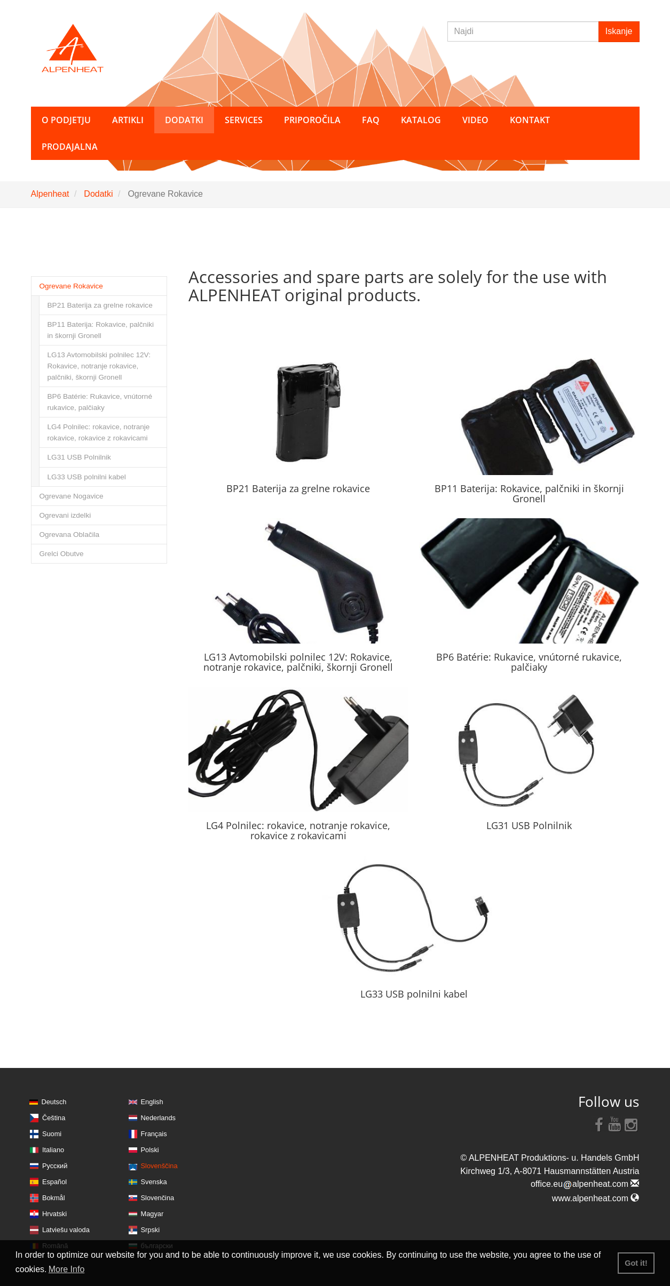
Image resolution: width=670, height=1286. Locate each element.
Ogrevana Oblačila (70, 534)
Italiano (53, 1150)
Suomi (51, 1134)
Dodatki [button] (184, 120)
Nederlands (158, 1118)
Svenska (154, 1182)
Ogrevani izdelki (65, 515)
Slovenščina (159, 1166)
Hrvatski (54, 1214)
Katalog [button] (421, 120)
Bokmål (53, 1198)
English (152, 1102)
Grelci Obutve (62, 554)
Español (54, 1182)
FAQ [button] (371, 120)
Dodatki (98, 193)
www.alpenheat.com (596, 1198)
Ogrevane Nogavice (72, 496)
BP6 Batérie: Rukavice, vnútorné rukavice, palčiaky (100, 402)
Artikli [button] (128, 120)
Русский (54, 1166)
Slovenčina (158, 1198)
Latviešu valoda (66, 1230)
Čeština (53, 1118)
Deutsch (54, 1102)
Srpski (150, 1230)
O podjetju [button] (66, 120)
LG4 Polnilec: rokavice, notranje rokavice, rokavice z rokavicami (99, 432)
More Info (67, 1269)
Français (154, 1134)
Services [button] (244, 120)
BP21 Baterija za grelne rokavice (100, 305)
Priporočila (312, 120)
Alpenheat (50, 193)
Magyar (152, 1214)
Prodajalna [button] (70, 146)
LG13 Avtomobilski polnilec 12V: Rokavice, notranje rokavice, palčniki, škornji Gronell (99, 366)
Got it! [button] (636, 1263)
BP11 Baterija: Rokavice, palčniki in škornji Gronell (101, 330)
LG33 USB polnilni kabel (87, 477)
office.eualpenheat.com (585, 1183)
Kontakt (530, 120)
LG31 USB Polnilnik (79, 457)
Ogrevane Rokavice (71, 286)
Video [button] (475, 120)
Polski (150, 1150)
